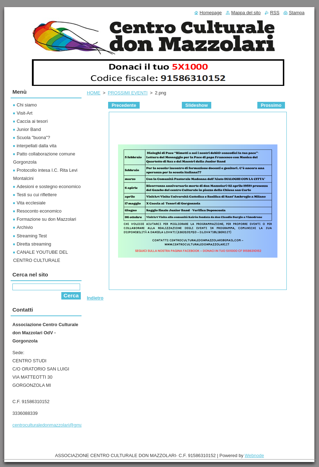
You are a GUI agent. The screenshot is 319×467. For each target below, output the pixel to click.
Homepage (211, 12)
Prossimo (271, 105)
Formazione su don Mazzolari (46, 219)
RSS (274, 12)
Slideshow (196, 105)
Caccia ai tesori (32, 121)
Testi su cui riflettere (37, 194)
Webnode (254, 455)
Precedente (124, 105)
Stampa (296, 12)
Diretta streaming (34, 244)
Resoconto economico (39, 211)
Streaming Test (32, 235)
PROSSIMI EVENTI (127, 92)
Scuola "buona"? (33, 137)
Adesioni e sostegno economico (49, 186)
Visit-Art (25, 113)
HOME (93, 92)
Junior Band (29, 129)
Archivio (25, 227)
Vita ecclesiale (31, 202)
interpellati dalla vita (36, 145)
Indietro (95, 298)
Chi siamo (27, 105)
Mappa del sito (246, 12)
